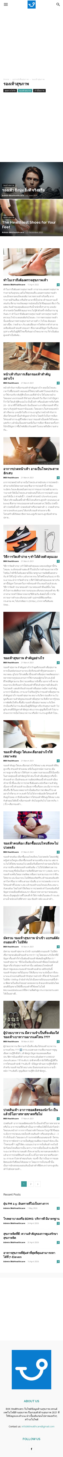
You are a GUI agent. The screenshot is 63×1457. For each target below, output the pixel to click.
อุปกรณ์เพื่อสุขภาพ (20, 79)
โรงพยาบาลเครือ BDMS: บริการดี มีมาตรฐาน (31, 1218)
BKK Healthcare (11, 383)
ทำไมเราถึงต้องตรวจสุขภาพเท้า (25, 280)
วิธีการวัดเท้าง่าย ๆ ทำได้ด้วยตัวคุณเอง (30, 557)
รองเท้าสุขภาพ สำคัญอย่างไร (23, 658)
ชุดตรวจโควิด (10, 90)
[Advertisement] (31, 42)
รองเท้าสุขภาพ (25, 90)
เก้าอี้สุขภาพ (39, 90)
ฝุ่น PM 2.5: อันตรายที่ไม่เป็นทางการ (26, 1203)
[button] (5, 4)
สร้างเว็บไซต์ (31, 1419)
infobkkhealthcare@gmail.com (38, 1426)
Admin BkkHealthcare (13, 195)
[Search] (58, 4)
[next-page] (38, 1184)
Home (6, 79)
